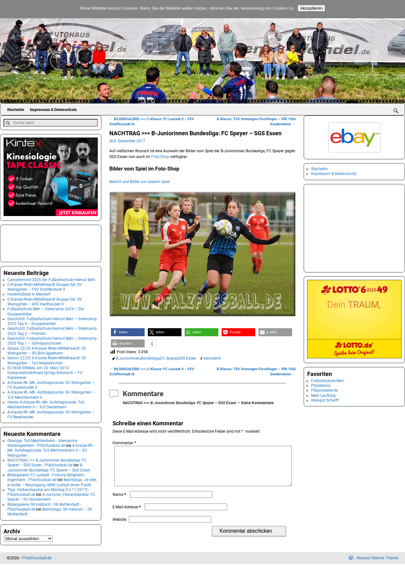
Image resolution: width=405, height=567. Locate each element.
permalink (212, 358)
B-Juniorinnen (128, 358)
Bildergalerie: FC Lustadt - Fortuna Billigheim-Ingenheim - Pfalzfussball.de (46, 476)
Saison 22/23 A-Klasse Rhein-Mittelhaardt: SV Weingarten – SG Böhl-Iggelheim (46, 349)
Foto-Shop (160, 156)
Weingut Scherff (325, 400)
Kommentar (125, 443)
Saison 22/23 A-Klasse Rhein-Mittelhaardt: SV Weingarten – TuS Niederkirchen (46, 359)
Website (119, 527)
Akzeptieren (311, 8)
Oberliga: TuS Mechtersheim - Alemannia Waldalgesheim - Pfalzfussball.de (42, 442)
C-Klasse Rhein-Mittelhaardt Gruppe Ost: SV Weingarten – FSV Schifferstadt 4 (44, 286)
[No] (397, 9)
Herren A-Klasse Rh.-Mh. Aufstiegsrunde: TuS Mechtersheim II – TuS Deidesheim (45, 403)
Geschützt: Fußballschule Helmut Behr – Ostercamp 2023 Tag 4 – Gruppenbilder (52, 320)
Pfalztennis (321, 385)
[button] (128, 332)
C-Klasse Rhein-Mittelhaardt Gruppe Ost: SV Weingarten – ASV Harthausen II (44, 300)
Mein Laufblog (323, 395)
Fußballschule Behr (327, 381)
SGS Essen (187, 358)
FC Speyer (168, 358)
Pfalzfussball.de (37, 561)
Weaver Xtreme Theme (377, 561)
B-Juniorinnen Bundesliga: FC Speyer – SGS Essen (48, 466)
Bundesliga (150, 358)
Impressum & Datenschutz (53, 109)
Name (120, 502)
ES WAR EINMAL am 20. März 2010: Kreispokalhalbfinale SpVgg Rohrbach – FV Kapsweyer (44, 372)
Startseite (15, 109)
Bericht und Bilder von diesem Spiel (139, 181)
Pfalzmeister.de (324, 390)
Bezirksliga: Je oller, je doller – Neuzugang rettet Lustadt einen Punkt (52, 481)
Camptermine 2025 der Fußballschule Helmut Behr (51, 279)
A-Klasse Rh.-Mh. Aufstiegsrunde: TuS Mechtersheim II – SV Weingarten (51, 449)
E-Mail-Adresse (127, 515)
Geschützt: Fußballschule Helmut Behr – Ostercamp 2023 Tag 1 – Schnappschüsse (52, 340)
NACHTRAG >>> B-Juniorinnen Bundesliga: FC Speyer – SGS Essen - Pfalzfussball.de (47, 461)
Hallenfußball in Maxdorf (28, 293)
